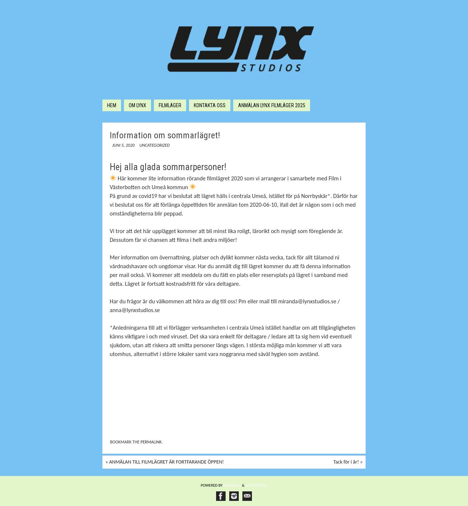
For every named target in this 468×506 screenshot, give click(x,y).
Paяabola (232, 485)
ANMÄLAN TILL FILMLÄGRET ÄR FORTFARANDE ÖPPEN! (164, 462)
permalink (151, 442)
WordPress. (257, 485)
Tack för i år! (348, 462)
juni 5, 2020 (123, 145)
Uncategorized (154, 145)
